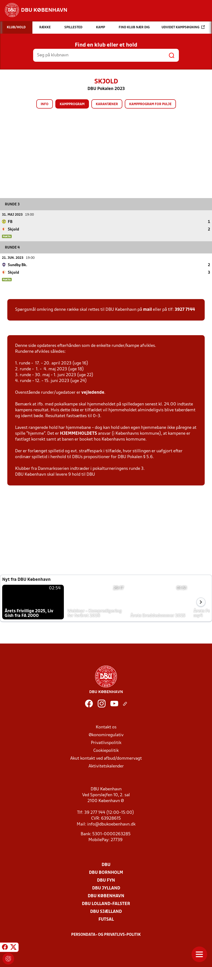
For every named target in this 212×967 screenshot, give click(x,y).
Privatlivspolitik (106, 743)
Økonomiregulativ (106, 735)
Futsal (106, 919)
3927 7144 (185, 309)
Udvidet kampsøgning (183, 27)
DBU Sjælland (106, 911)
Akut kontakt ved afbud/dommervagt (106, 758)
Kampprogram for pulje (150, 104)
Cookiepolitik (106, 750)
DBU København (106, 896)
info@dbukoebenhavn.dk (111, 824)
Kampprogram (72, 104)
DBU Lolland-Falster (106, 904)
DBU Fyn (106, 880)
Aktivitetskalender (106, 766)
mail (147, 309)
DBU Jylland (106, 888)
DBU (106, 865)
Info (44, 104)
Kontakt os (106, 727)
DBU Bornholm (106, 872)
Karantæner (107, 104)
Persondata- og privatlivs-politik (106, 934)
